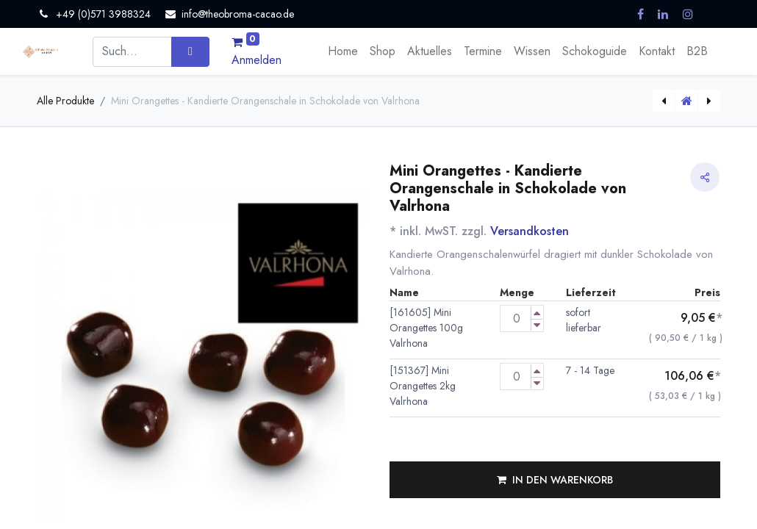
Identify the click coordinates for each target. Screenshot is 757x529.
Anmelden (256, 59)
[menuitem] (343, 51)
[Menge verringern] (536, 325)
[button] (555, 479)
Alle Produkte (65, 100)
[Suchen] (190, 51)
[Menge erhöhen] (536, 312)
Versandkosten (529, 231)
